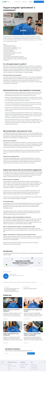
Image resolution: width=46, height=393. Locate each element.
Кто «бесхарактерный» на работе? (10, 45)
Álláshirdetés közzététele (39, 1)
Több (32, 362)
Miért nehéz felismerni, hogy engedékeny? (11, 46)
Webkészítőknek (22, 367)
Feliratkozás (31, 1)
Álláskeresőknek (17, 1)
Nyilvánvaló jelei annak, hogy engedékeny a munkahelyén (14, 47)
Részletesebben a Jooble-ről (12, 362)
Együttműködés (22, 362)
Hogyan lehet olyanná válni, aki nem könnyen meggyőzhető (14, 52)
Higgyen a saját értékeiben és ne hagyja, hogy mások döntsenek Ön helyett (17, 58)
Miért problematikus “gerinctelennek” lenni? (11, 49)
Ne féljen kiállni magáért (8, 55)
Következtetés (6, 60)
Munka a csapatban (13, 282)
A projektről (9, 364)
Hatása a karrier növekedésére (9, 50)
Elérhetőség (9, 369)
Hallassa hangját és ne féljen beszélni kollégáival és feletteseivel (15, 56)
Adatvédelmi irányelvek (34, 369)
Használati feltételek (34, 367)
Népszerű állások (33, 364)
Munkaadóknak (24, 1)
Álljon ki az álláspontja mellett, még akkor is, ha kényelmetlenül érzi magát (17, 57)
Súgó (8, 367)
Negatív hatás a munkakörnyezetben (10, 51)
